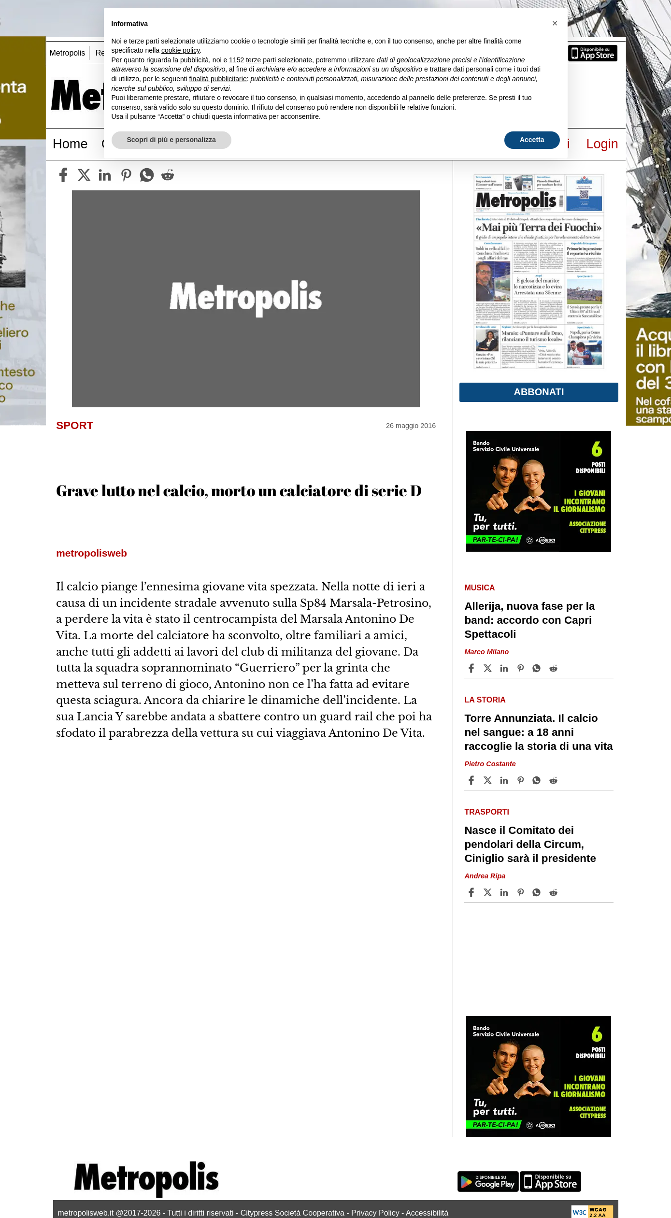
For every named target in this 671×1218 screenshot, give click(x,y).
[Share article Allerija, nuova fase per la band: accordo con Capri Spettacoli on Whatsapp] (538, 668)
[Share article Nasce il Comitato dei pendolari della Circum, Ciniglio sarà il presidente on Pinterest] (522, 892)
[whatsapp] (147, 175)
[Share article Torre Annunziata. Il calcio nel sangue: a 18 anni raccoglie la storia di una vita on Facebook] (472, 780)
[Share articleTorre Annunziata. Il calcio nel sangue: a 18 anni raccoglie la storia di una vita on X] (489, 780)
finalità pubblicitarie (218, 79)
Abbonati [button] (539, 392)
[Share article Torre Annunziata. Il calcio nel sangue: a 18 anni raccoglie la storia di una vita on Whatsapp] (538, 780)
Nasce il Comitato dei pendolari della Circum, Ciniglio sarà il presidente (530, 844)
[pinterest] (126, 175)
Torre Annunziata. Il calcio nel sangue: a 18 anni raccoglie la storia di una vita (538, 732)
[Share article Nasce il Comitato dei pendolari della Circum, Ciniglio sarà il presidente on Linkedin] (505, 892)
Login (602, 143)
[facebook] (63, 175)
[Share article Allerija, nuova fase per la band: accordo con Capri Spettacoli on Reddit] (554, 668)
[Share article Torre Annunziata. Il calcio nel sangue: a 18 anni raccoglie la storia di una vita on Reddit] (554, 780)
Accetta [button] (532, 139)
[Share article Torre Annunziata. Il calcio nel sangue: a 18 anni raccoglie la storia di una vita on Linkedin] (505, 780)
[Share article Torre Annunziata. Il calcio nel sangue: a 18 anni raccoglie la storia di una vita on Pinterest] (522, 780)
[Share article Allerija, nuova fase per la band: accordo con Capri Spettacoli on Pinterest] (522, 668)
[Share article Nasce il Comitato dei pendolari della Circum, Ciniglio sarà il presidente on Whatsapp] (538, 892)
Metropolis (68, 53)
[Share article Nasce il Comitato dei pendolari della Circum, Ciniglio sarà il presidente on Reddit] (554, 892)
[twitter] (84, 175)
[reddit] (167, 175)
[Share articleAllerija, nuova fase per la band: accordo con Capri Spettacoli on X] (489, 668)
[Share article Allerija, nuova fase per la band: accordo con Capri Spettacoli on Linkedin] (505, 668)
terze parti (261, 60)
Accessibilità (427, 1213)
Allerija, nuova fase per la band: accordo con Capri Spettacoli (529, 620)
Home (70, 143)
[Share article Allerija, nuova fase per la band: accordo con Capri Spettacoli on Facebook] (472, 668)
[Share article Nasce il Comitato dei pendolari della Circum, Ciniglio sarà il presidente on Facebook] (472, 892)
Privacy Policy (375, 1213)
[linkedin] (104, 175)
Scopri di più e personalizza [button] (171, 139)
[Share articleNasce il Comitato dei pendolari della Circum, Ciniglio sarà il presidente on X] (489, 892)
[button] (555, 23)
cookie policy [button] (180, 50)
